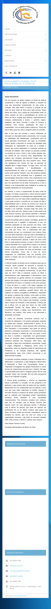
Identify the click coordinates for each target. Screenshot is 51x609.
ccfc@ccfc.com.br (16, 566)
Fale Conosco (11, 66)
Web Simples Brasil (20, 596)
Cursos (8, 55)
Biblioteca (9, 61)
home (7, 29)
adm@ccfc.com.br (16, 576)
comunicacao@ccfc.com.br (20, 571)
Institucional (11, 34)
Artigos (8, 50)
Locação (9, 39)
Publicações (10, 45)
